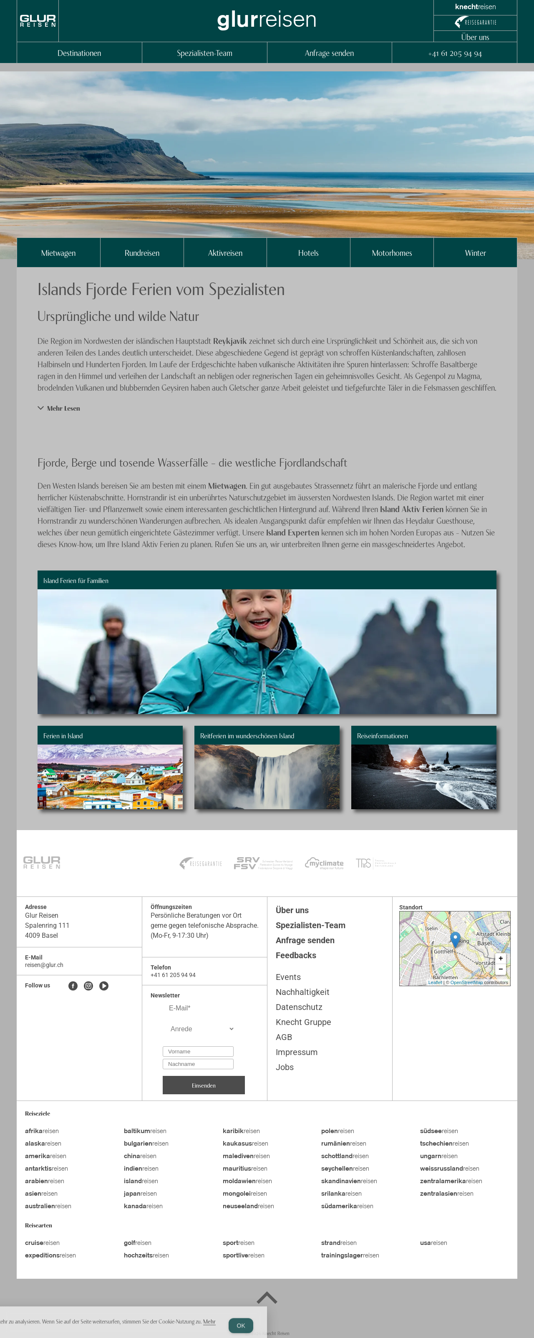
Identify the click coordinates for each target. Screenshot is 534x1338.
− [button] (501, 969)
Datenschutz (299, 1007)
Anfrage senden (329, 52)
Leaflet (435, 982)
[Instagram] (88, 987)
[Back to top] (267, 1299)
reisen (42, 1131)
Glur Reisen (41, 915)
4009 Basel (41, 935)
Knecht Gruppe (303, 1022)
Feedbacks (296, 955)
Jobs (285, 1067)
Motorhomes (392, 252)
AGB (284, 1037)
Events (288, 977)
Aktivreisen (225, 252)
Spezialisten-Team (204, 52)
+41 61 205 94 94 (455, 52)
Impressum (297, 1052)
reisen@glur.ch (44, 965)
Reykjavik (231, 340)
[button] (267, 408)
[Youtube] (103, 987)
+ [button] (501, 959)
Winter (475, 252)
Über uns (475, 36)
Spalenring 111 (47, 925)
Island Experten (292, 532)
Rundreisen (142, 252)
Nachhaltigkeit (303, 992)
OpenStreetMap (467, 982)
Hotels (308, 252)
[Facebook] (73, 987)
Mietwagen (58, 252)
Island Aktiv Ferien (411, 508)
